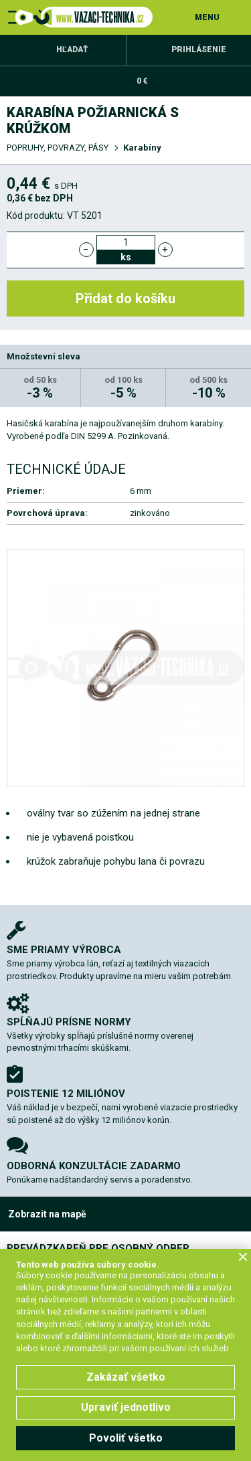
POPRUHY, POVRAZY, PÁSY (57, 148)
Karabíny (142, 148)
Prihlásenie (198, 49)
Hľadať (72, 49)
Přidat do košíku (125, 298)
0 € (142, 81)
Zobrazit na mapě (47, 1214)
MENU (207, 17)
